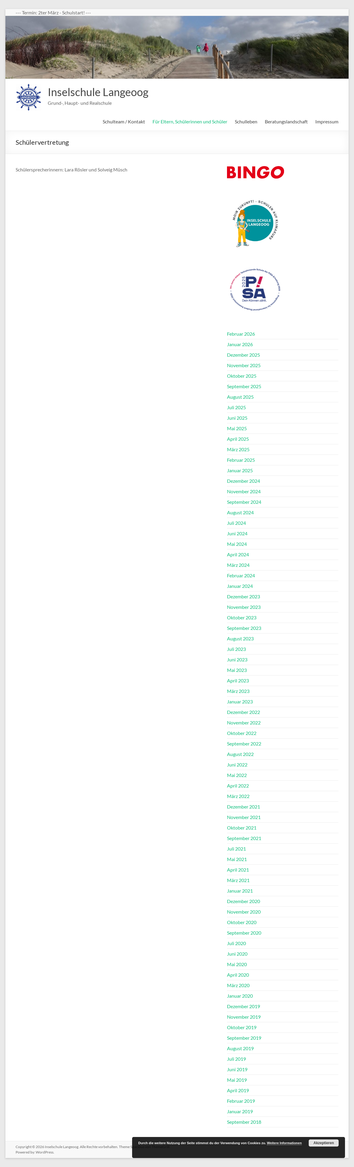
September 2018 (244, 1122)
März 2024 (238, 565)
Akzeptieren (323, 1143)
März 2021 (238, 880)
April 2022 (238, 785)
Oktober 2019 (241, 1027)
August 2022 (240, 754)
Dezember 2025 (243, 355)
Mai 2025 (237, 428)
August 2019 (240, 1048)
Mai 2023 (237, 670)
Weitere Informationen (284, 1143)
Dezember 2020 (243, 901)
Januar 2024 (240, 586)
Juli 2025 (236, 407)
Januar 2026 (240, 344)
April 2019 (238, 1090)
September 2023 (244, 628)
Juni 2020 (237, 954)
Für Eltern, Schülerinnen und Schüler (190, 121)
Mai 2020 (237, 964)
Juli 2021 (236, 848)
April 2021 (238, 869)
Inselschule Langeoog (98, 91)
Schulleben (246, 121)
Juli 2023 (236, 649)
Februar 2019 (241, 1101)
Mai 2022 (237, 775)
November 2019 (244, 1017)
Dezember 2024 (243, 481)
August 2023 (240, 638)
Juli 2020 (236, 943)
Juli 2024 (236, 523)
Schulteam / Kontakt (124, 121)
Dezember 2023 (243, 596)
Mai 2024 (237, 544)
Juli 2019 (236, 1059)
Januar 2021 (240, 890)
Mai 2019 (237, 1080)
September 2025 (244, 386)
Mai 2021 (237, 859)
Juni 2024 (237, 533)
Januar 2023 (240, 701)
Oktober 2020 (241, 922)
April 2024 (238, 554)
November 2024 (244, 491)
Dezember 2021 (243, 806)
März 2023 (238, 691)
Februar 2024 (241, 575)
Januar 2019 (240, 1111)
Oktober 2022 (241, 733)
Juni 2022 (237, 764)
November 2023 (244, 607)
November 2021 (244, 817)
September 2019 (244, 1038)
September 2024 (244, 502)
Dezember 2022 (243, 712)
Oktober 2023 (241, 617)
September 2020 (244, 933)
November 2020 (244, 912)
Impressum (326, 121)
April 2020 (238, 975)
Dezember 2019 (243, 1006)
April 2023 (238, 680)
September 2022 (244, 743)
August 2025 (240, 397)
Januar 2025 (240, 470)
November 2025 (244, 365)
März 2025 (238, 449)
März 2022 (238, 796)
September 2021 (244, 838)
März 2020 (238, 985)
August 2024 (240, 512)
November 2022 (244, 722)
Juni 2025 (237, 418)
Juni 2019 (237, 1069)
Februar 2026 (241, 334)
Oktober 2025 (241, 376)
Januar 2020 (240, 996)
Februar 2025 (241, 460)
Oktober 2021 (241, 827)
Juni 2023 (237, 659)
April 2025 (238, 439)
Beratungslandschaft (286, 121)
